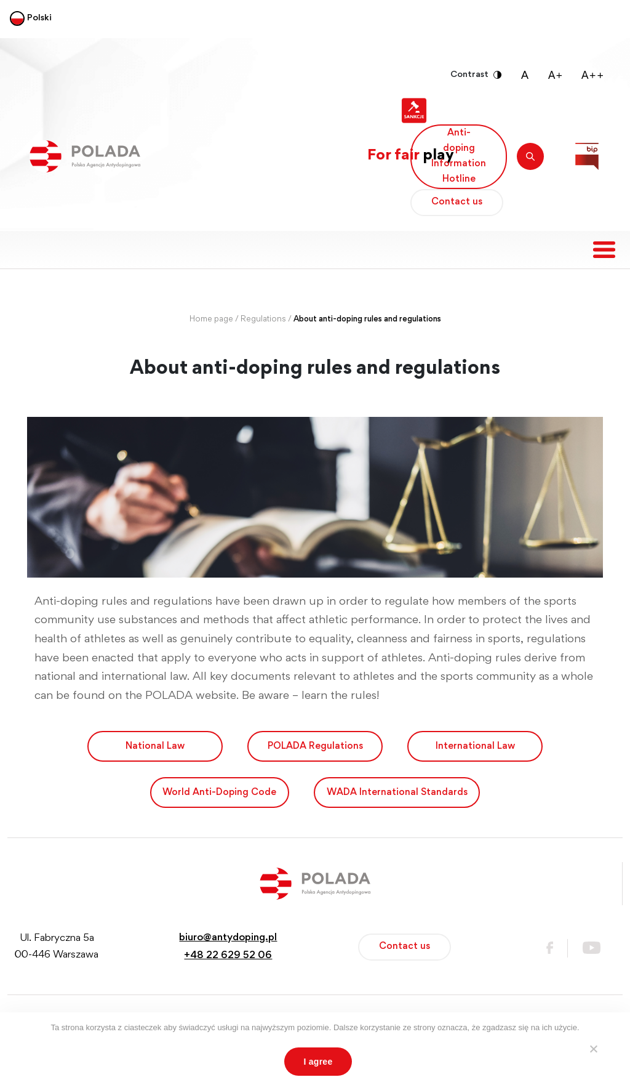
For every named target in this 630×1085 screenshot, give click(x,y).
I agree (318, 1062)
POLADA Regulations (315, 746)
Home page (211, 319)
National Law (155, 746)
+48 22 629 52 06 (228, 956)
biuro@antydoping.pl (228, 938)
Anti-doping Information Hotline (458, 156)
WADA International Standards (397, 792)
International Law (475, 746)
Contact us (456, 202)
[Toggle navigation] (604, 249)
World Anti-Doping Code (219, 792)
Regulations (263, 319)
